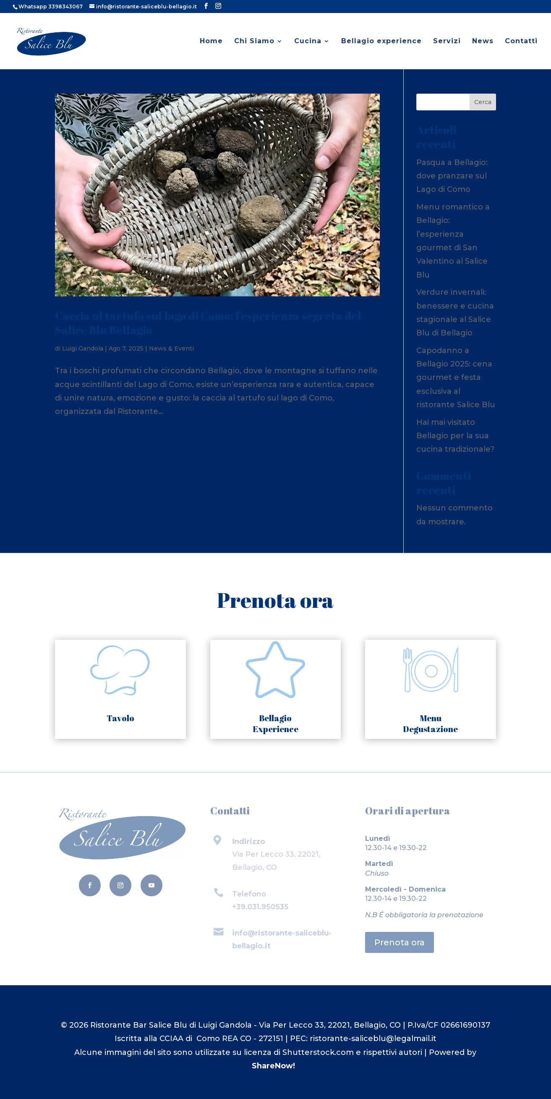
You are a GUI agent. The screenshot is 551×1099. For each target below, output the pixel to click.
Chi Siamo (254, 41)
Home (211, 41)
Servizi (447, 41)
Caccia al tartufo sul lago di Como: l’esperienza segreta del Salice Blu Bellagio (208, 323)
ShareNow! (273, 1065)
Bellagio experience (381, 41)
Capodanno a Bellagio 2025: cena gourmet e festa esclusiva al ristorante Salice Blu (455, 378)
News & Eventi (171, 348)
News (483, 41)
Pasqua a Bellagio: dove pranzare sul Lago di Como (452, 176)
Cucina (307, 41)
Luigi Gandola (82, 348)
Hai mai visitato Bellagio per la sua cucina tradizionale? (455, 436)
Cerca (482, 102)
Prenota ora (399, 942)
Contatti (521, 41)
